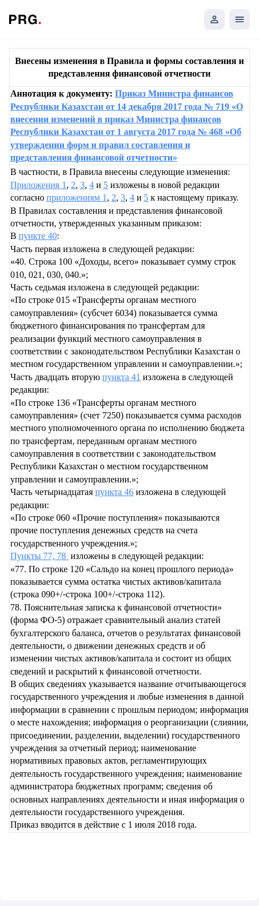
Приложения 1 (38, 185)
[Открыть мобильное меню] (239, 19)
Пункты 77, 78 (39, 556)
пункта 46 (114, 492)
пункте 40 (38, 236)
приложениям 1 (77, 197)
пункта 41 (121, 377)
